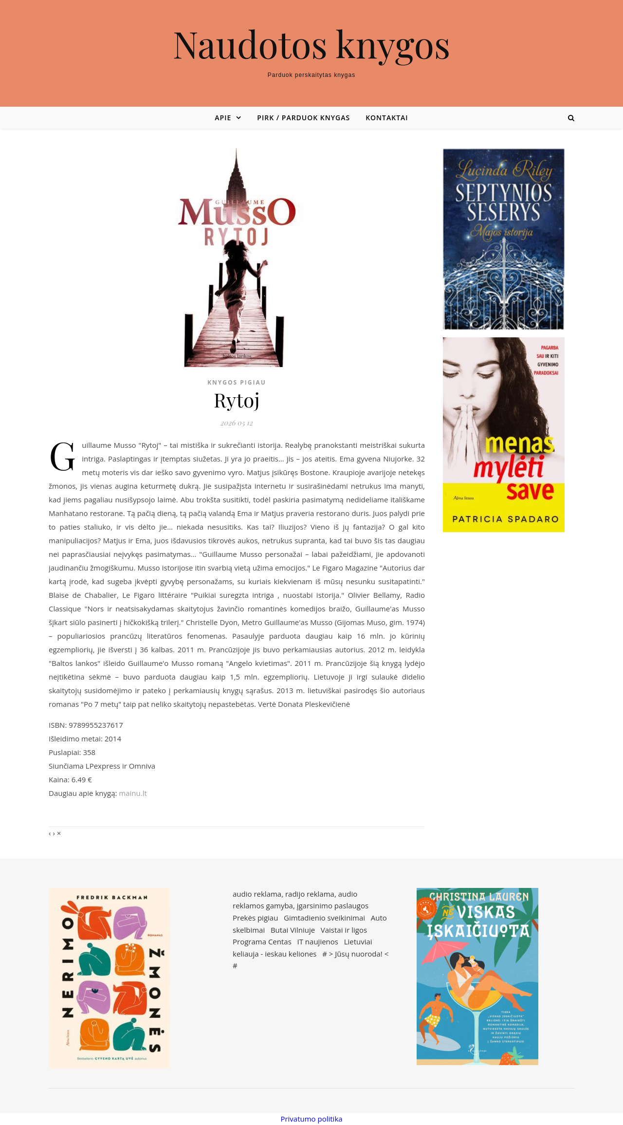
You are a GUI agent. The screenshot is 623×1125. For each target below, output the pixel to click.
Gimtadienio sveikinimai (324, 917)
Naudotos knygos (312, 43)
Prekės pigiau (255, 917)
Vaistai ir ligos (344, 930)
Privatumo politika (311, 1119)
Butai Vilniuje (293, 930)
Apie (223, 117)
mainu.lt (133, 793)
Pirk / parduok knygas (303, 117)
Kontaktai (387, 117)
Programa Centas (262, 941)
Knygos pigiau (236, 382)
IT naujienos (317, 941)
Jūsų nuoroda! (359, 954)
